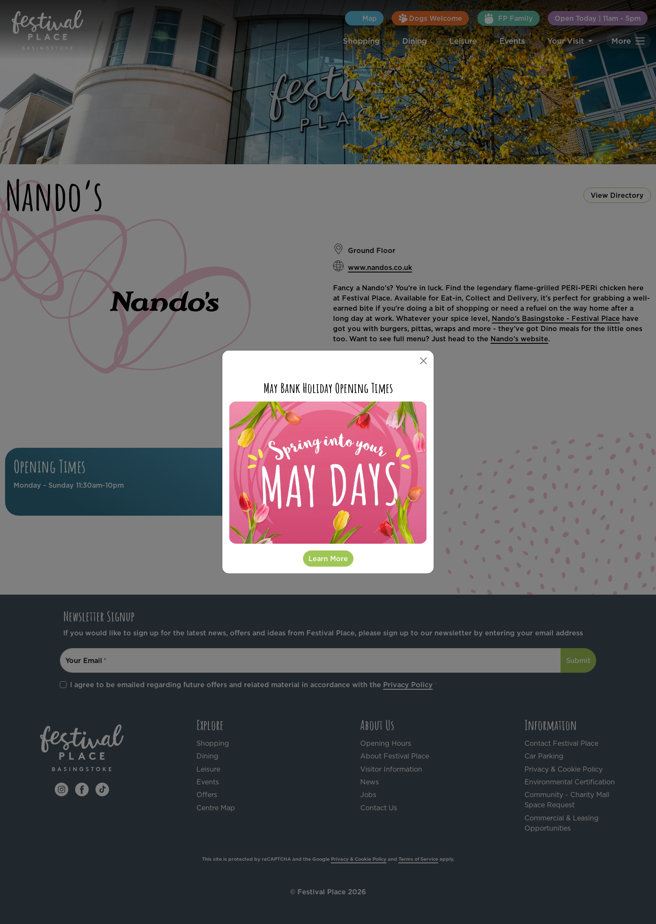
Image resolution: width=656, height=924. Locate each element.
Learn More (328, 558)
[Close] (423, 361)
